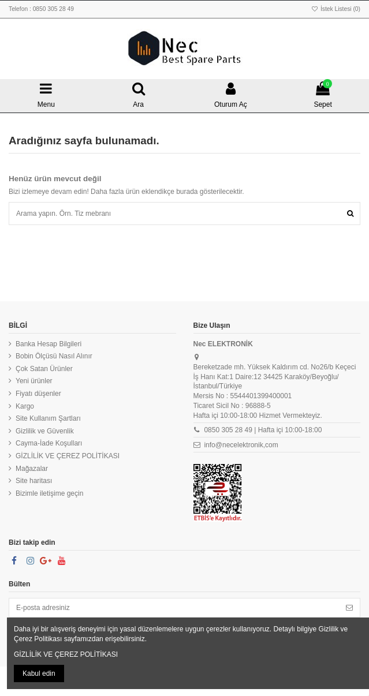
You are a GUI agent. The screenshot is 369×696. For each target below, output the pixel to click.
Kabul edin (39, 673)
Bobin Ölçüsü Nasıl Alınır (54, 356)
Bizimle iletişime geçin (49, 493)
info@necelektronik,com (241, 445)
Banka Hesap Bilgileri (48, 344)
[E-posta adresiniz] (174, 607)
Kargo (25, 406)
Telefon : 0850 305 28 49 (41, 9)
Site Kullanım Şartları (48, 418)
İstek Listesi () (335, 9)
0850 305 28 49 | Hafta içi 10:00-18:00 (263, 430)
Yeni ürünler (34, 381)
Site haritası (34, 481)
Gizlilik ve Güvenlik (45, 431)
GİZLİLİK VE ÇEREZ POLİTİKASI (68, 456)
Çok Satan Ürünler (44, 369)
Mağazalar (32, 469)
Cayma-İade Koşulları (49, 443)
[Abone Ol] (349, 607)
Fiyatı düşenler (38, 394)
